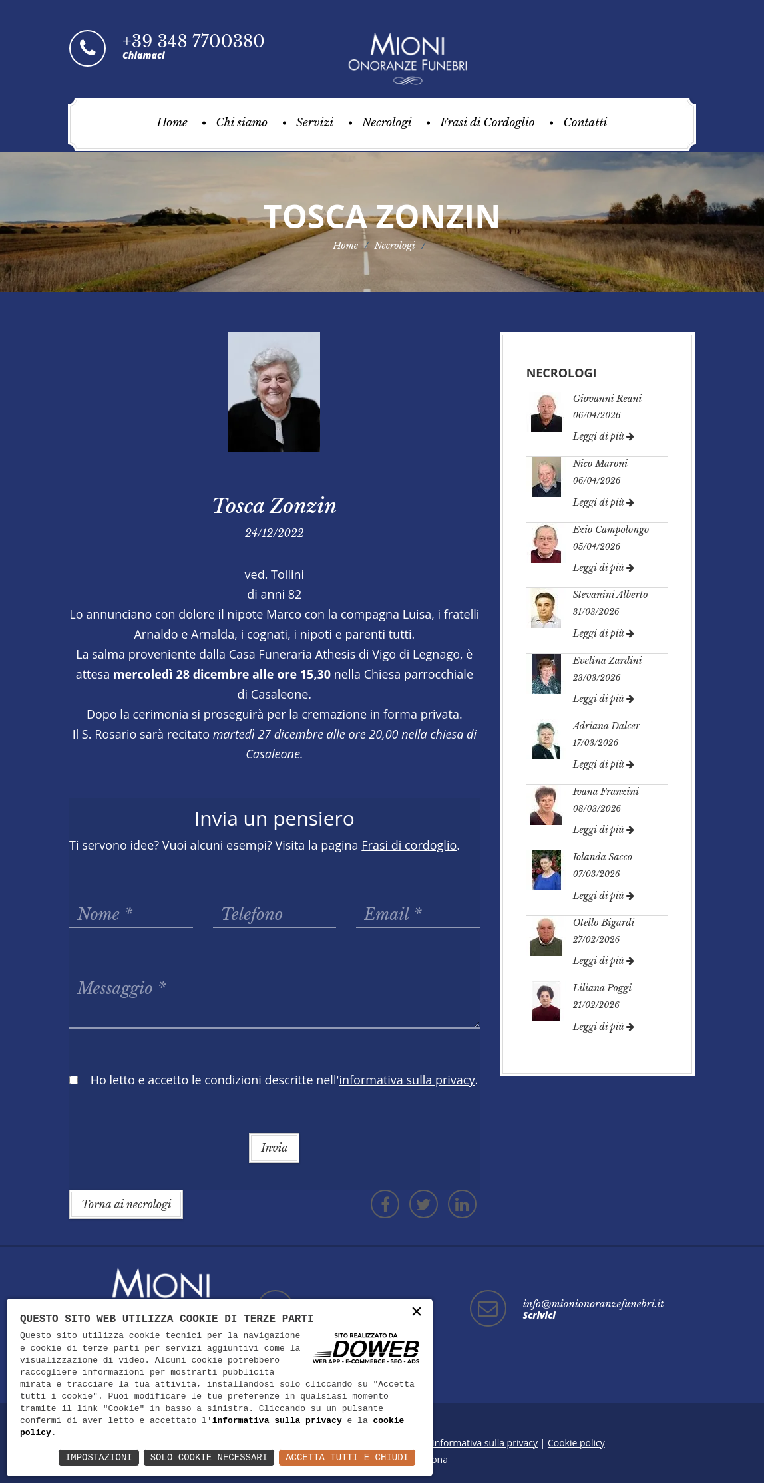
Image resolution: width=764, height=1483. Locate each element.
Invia (274, 1147)
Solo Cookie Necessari (209, 1457)
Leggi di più (604, 436)
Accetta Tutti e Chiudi (347, 1457)
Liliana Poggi (602, 988)
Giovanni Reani (607, 399)
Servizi (314, 123)
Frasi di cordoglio (409, 845)
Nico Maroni (600, 464)
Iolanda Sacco (603, 857)
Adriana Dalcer (606, 726)
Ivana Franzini (606, 792)
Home (172, 123)
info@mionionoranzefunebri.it (593, 1303)
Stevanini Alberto (610, 595)
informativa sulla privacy (277, 1421)
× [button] (417, 1312)
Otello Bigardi (604, 923)
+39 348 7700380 (193, 41)
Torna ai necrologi (126, 1204)
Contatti (585, 123)
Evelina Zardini (607, 661)
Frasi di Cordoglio (487, 123)
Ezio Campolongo (611, 530)
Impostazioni (98, 1457)
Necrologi (387, 123)
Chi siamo (242, 123)
